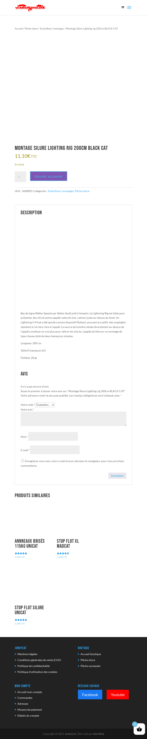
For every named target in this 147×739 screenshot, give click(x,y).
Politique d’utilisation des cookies (37, 671)
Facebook (90, 694)
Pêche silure (31, 28)
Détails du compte (28, 715)
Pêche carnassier (91, 666)
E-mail (25, 450)
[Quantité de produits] (20, 176)
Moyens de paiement (29, 709)
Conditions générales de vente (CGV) (39, 660)
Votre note (28, 404)
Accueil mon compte (29, 692)
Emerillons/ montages (52, 28)
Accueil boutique (91, 654)
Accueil (19, 28)
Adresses (22, 703)
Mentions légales (27, 654)
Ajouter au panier (48, 176)
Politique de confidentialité (33, 666)
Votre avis (27, 409)
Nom (24, 436)
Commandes (24, 697)
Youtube (118, 694)
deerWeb (98, 733)
